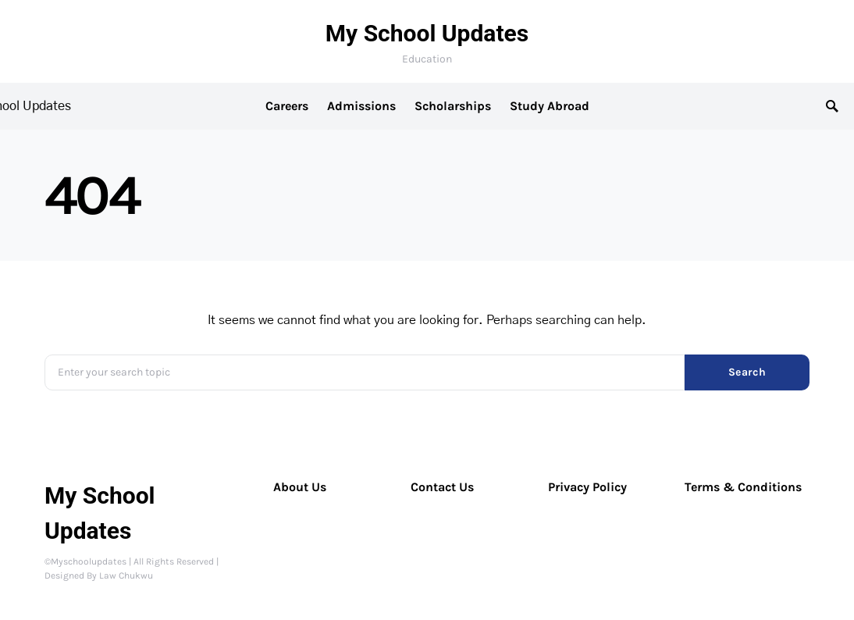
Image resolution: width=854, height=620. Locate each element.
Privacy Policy (587, 486)
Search (747, 372)
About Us (299, 486)
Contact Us (442, 486)
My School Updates (427, 33)
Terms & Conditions (743, 486)
